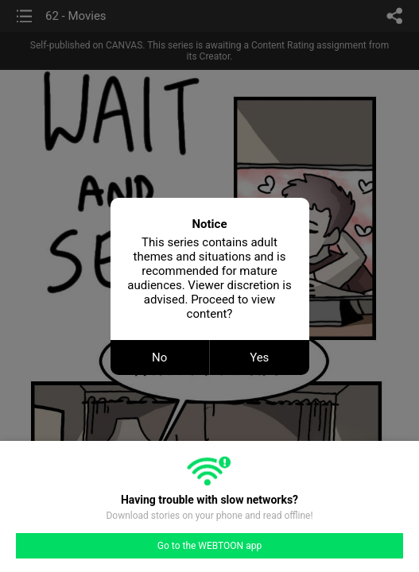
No (159, 357)
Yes (259, 357)
